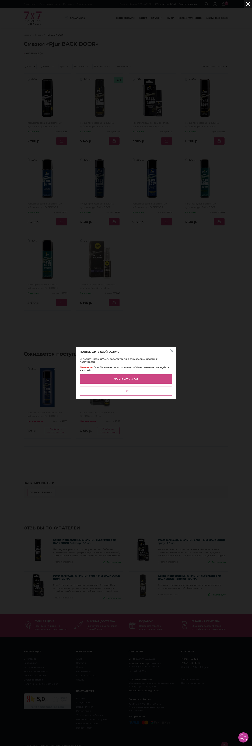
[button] (243, 737)
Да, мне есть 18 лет (126, 379)
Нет (126, 390)
